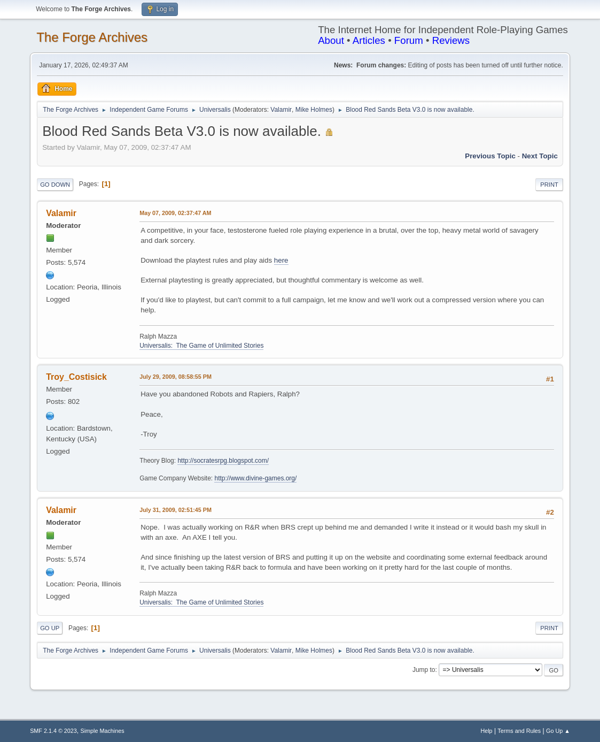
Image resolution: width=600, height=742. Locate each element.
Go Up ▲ (558, 731)
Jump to (423, 670)
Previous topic (490, 156)
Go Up (49, 628)
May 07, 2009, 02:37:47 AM (175, 213)
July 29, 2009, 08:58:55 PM (175, 376)
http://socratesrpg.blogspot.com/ (223, 460)
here (281, 260)
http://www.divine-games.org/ (255, 478)
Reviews (451, 40)
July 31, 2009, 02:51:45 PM (175, 510)
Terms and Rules (519, 731)
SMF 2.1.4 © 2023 (53, 731)
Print (549, 184)
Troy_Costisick (76, 376)
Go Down (55, 184)
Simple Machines (102, 731)
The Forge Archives (91, 37)
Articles (369, 40)
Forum (408, 40)
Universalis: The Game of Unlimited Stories (201, 345)
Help (486, 731)
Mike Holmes (313, 109)
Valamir (281, 109)
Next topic (540, 156)
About (331, 40)
